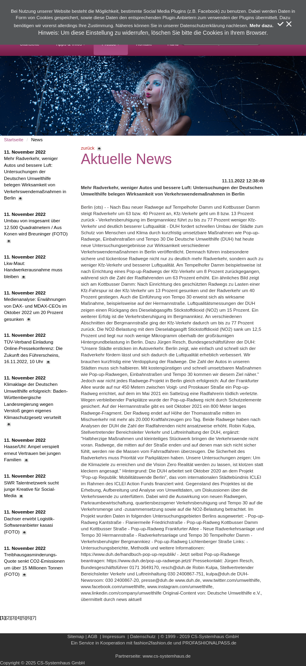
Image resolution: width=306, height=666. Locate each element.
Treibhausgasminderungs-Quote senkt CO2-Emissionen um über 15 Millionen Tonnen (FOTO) (34, 561)
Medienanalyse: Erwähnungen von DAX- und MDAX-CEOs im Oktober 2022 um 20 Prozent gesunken (35, 306)
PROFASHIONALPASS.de (209, 642)
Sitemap (75, 636)
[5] (23, 617)
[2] (8, 617)
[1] (3, 617)
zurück (91, 148)
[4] (18, 617)
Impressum (113, 636)
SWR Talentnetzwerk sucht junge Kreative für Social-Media (31, 486)
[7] (33, 617)
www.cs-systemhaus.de (166, 656)
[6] (28, 617)
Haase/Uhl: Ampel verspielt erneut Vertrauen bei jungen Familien (32, 450)
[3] (13, 617)
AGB (92, 636)
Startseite (14, 139)
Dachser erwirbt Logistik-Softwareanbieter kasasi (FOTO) (29, 522)
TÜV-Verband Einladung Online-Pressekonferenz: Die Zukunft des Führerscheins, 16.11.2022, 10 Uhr (33, 348)
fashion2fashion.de (152, 642)
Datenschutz (142, 636)
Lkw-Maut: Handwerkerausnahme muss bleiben (33, 267)
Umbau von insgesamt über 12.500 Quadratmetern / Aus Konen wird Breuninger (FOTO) (36, 227)
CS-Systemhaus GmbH (215, 636)
